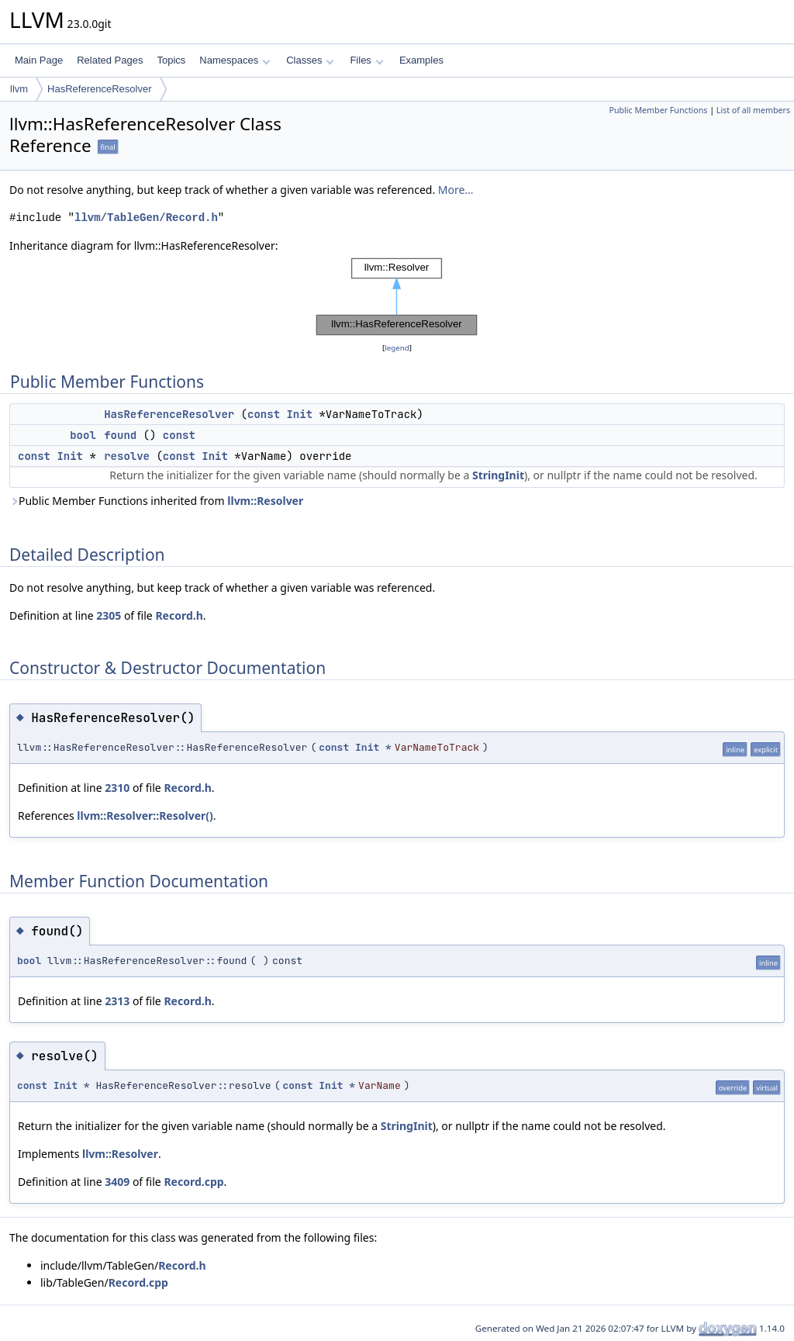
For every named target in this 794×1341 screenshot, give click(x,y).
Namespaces (234, 60)
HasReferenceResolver (99, 89)
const (263, 414)
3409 (117, 1181)
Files (366, 60)
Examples (421, 60)
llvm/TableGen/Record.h (146, 217)
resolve (127, 456)
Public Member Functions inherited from (156, 500)
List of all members (753, 110)
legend (397, 348)
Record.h (178, 615)
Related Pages (110, 60)
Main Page (39, 60)
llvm (19, 89)
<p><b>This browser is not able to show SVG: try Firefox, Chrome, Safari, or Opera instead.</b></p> (397, 297)
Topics (171, 60)
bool (83, 435)
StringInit (498, 475)
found (120, 435)
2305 (108, 615)
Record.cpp (193, 1181)
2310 (117, 787)
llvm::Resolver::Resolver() (144, 815)
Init (299, 414)
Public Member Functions (658, 110)
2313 (117, 1001)
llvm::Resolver (265, 500)
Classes (310, 60)
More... (456, 189)
